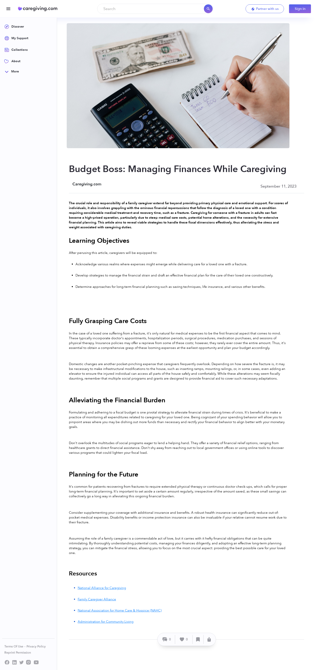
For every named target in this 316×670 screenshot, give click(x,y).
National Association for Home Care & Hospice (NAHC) (120, 610)
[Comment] (167, 639)
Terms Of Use (15, 646)
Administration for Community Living (105, 621)
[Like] (184, 639)
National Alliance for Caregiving (102, 588)
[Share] (209, 639)
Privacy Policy (36, 646)
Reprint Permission (17, 653)
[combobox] (155, 9)
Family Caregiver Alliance (97, 599)
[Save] (198, 639)
